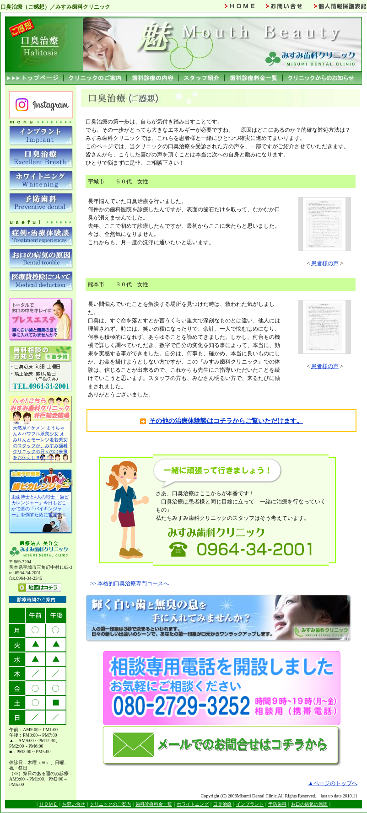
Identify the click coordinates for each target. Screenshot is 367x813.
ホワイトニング (193, 804)
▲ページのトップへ (332, 783)
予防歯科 (277, 804)
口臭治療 (222, 804)
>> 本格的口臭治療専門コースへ (129, 583)
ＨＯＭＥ (48, 804)
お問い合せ (73, 804)
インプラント (250, 804)
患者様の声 (325, 263)
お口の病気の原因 (309, 804)
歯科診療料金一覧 (153, 804)
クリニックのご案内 (110, 804)
